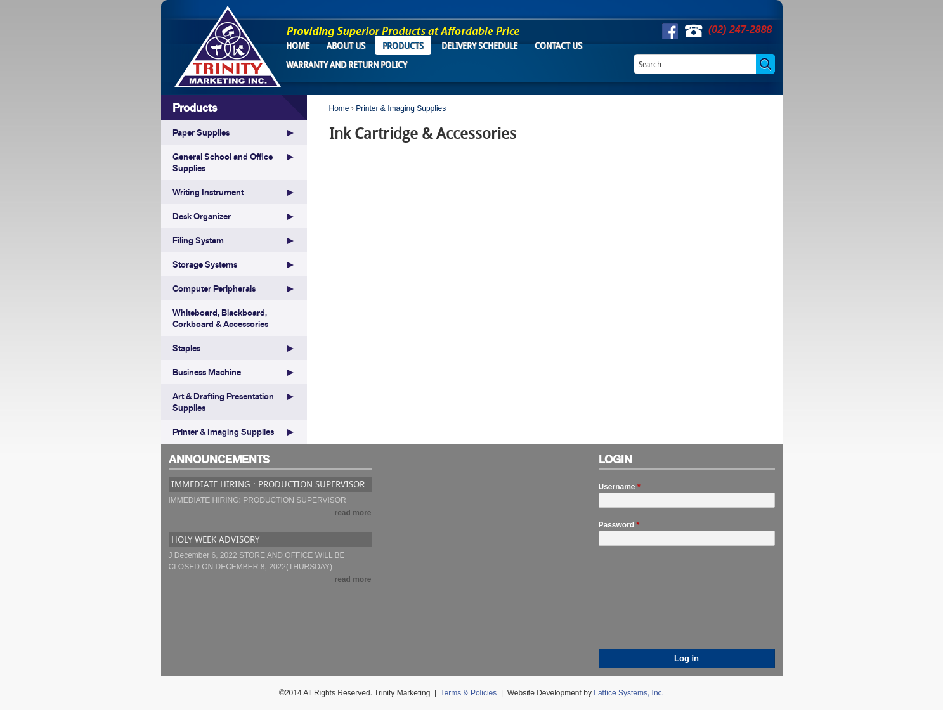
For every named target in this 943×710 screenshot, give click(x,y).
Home (297, 45)
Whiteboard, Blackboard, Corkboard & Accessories (220, 318)
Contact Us (558, 45)
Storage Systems (204, 264)
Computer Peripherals (214, 288)
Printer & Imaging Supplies (401, 108)
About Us (346, 45)
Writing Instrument (208, 192)
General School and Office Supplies (222, 162)
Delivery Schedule (479, 45)
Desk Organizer (201, 216)
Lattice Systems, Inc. (629, 692)
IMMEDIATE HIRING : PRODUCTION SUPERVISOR (268, 484)
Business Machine (206, 372)
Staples (186, 348)
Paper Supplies (201, 132)
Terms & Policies (469, 692)
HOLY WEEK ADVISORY (215, 539)
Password (619, 524)
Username (620, 486)
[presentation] (651, 603)
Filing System (198, 240)
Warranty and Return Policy (346, 64)
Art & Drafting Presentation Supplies (223, 401)
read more (352, 512)
